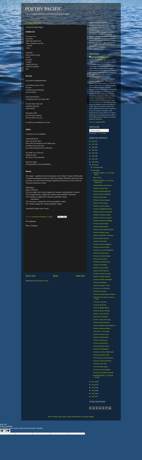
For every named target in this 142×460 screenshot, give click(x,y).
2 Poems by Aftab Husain (100, 226)
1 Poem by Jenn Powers (100, 340)
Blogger (91, 416)
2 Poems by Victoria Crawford (102, 218)
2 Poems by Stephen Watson (101, 276)
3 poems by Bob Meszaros (101, 270)
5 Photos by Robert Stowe (101, 253)
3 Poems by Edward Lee (100, 343)
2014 (93, 390)
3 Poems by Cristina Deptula (101, 369)
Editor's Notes (97, 177)
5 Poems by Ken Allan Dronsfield (103, 229)
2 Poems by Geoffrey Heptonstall (103, 352)
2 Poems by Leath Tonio (100, 188)
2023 (93, 150)
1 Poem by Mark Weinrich (101, 238)
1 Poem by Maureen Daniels (101, 328)
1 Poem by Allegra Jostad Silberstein (104, 325)
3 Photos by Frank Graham (101, 206)
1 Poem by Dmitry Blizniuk (101, 311)
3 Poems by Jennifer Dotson (101, 262)
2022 (93, 153)
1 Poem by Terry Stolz (99, 363)
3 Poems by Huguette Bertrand (102, 209)
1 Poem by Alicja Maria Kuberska (103, 372)
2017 (93, 382)
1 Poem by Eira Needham (100, 349)
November (96, 167)
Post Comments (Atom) (41, 280)
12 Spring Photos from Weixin (102, 185)
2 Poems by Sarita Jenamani (101, 200)
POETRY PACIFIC (43, 8)
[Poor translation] (7, 431)
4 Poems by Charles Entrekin (102, 215)
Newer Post (30, 276)
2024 (93, 147)
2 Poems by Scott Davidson (101, 288)
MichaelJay (77, 416)
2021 (93, 156)
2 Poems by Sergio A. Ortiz (101, 285)
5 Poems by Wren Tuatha (100, 223)
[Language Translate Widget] (99, 130)
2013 (93, 393)
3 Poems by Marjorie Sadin (101, 355)
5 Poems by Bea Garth (100, 197)
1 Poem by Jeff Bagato (100, 282)
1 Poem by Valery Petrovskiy (102, 319)
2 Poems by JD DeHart (100, 265)
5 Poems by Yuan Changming (102, 244)
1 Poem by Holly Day (99, 305)
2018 (93, 165)
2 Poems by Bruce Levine (101, 334)
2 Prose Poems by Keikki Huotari (103, 358)
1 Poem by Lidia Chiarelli (101, 313)
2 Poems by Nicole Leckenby (102, 273)
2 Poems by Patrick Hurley (101, 346)
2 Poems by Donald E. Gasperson (103, 235)
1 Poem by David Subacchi (101, 322)
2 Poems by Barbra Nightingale (102, 279)
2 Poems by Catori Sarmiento (102, 194)
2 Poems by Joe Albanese (100, 316)
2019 (93, 162)
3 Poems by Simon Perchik (101, 247)
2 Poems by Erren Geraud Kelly (102, 212)
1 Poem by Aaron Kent (100, 259)
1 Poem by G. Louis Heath (101, 331)
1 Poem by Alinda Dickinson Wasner (104, 294)
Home (55, 276)
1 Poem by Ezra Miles (99, 291)
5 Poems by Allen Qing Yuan (101, 191)
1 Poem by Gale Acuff (99, 302)
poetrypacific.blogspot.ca (99, 57)
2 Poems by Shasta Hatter (100, 337)
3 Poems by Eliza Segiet (100, 203)
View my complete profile (97, 122)
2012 (93, 396)
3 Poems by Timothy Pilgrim (101, 256)
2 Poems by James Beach (100, 268)
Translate (101, 133)
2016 (93, 385)
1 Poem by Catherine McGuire (102, 361)
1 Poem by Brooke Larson (101, 232)
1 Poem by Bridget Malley (101, 308)
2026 (93, 141)
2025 (93, 144)
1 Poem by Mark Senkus (100, 366)
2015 (93, 387)
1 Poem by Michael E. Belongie (102, 220)
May (95, 170)
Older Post (80, 276)
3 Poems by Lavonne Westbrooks (103, 250)
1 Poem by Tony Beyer (100, 241)
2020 (93, 159)
